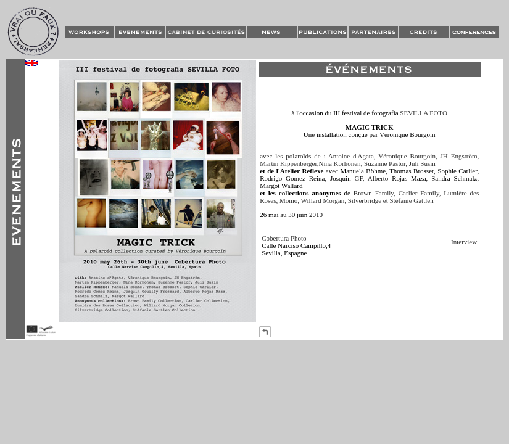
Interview (464, 241)
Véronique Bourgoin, (408, 156)
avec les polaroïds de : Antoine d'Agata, (317, 156)
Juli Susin (422, 163)
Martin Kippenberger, (289, 163)
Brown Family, (374, 193)
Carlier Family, (420, 193)
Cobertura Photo (284, 238)
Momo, (290, 200)
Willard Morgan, (323, 200)
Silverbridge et (368, 200)
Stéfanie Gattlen (411, 200)
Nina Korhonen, (340, 163)
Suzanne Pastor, (385, 163)
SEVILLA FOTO (423, 113)
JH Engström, (460, 156)
